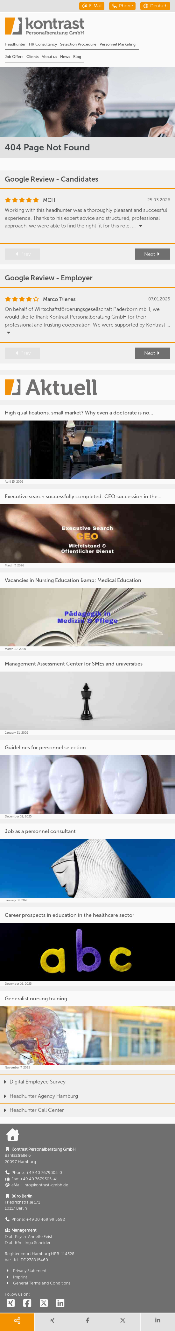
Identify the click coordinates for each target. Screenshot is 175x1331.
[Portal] (90, 28)
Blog (77, 56)
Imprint (16, 1277)
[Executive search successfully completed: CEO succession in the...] (87, 528)
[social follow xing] (10, 1303)
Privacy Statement (25, 1270)
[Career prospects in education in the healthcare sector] (87, 946)
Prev (22, 254)
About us (49, 56)
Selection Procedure (78, 44)
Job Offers (14, 56)
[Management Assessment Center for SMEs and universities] (87, 695)
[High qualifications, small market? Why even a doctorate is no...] (87, 444)
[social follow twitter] (43, 1303)
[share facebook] (87, 1322)
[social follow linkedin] (60, 1303)
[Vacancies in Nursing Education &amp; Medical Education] (87, 611)
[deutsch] (155, 6)
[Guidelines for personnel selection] (87, 779)
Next (152, 254)
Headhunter (15, 44)
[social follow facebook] (27, 1303)
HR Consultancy (43, 44)
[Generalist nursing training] (87, 1030)
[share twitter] (122, 1322)
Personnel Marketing (118, 44)
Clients (32, 56)
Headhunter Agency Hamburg (39, 1096)
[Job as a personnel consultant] (87, 863)
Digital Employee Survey (33, 1082)
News (65, 56)
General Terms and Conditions (38, 1283)
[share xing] (52, 1322)
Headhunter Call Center (32, 1110)
